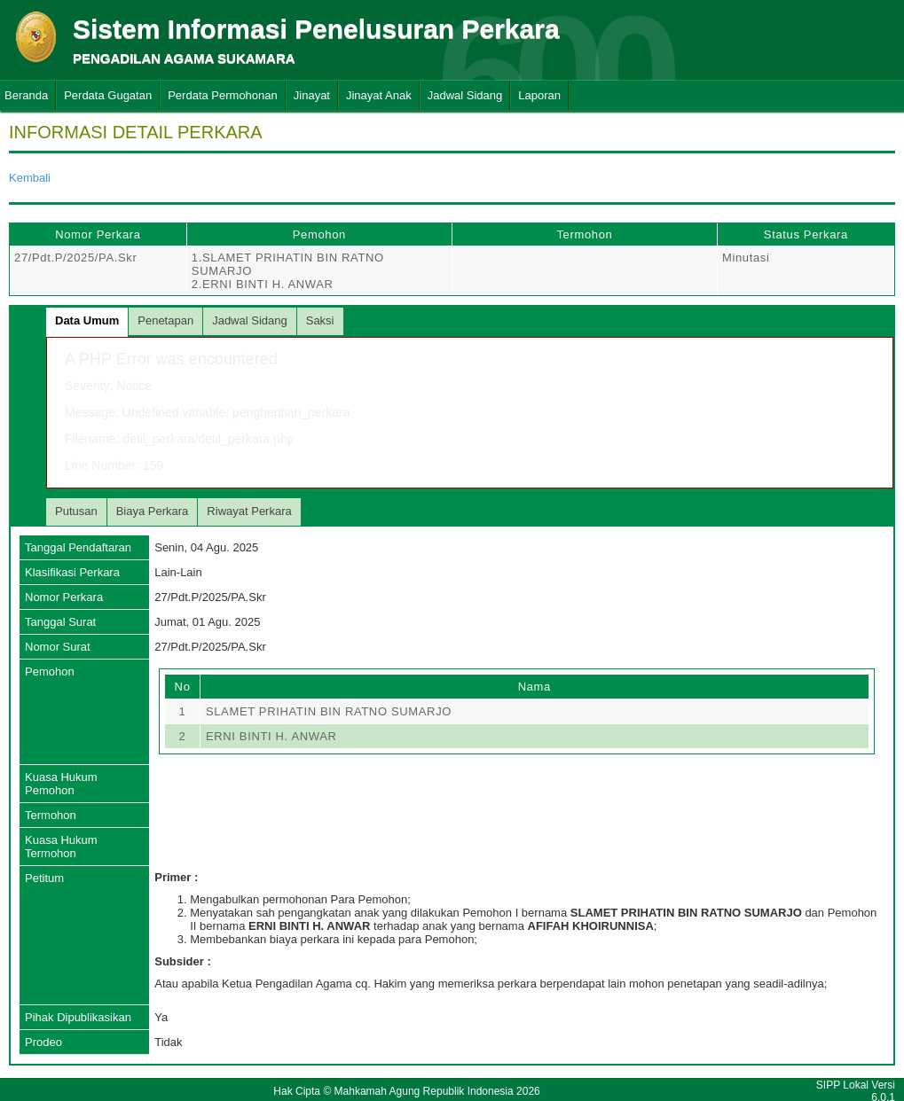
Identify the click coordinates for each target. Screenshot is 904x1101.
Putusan (76, 511)
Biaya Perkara (152, 511)
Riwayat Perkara (249, 511)
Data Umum (87, 320)
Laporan (539, 95)
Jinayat (312, 95)
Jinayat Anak (379, 95)
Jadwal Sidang (465, 95)
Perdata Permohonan (223, 95)
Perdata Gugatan (108, 95)
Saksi (320, 320)
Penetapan (165, 320)
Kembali (30, 177)
